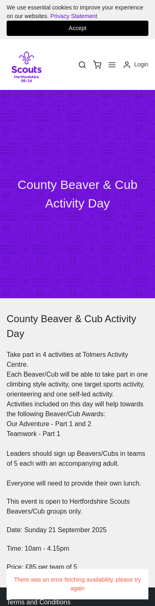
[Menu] (112, 64)
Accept (77, 28)
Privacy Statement (74, 16)
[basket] (97, 64)
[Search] (82, 64)
